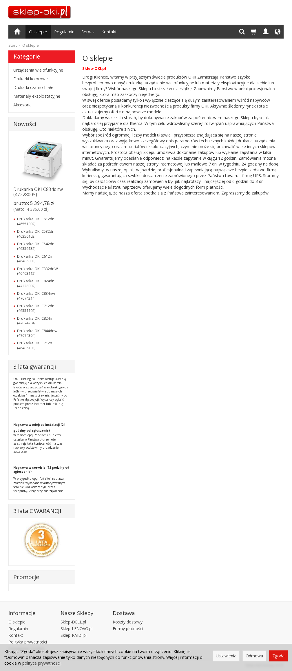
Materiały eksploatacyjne (36, 96)
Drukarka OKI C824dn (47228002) (35, 283)
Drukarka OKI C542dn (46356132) (35, 246)
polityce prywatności (41, 663)
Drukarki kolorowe (30, 78)
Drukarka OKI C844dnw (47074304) (37, 333)
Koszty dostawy (128, 622)
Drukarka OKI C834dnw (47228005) (38, 192)
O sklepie (38, 31)
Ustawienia (226, 656)
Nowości (24, 124)
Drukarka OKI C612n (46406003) (34, 258)
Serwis (87, 31)
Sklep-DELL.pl (73, 622)
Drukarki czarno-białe (33, 87)
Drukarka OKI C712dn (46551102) (35, 308)
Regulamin (64, 31)
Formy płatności (128, 628)
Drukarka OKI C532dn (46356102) (35, 234)
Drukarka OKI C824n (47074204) (34, 321)
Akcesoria (22, 105)
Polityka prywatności (27, 642)
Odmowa (254, 656)
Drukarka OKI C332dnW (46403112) (37, 271)
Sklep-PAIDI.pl (74, 635)
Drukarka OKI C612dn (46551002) (35, 221)
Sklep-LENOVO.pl (76, 628)
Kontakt (109, 31)
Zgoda (278, 656)
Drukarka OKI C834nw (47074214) (36, 296)
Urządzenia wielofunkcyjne (38, 70)
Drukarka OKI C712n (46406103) (34, 345)
